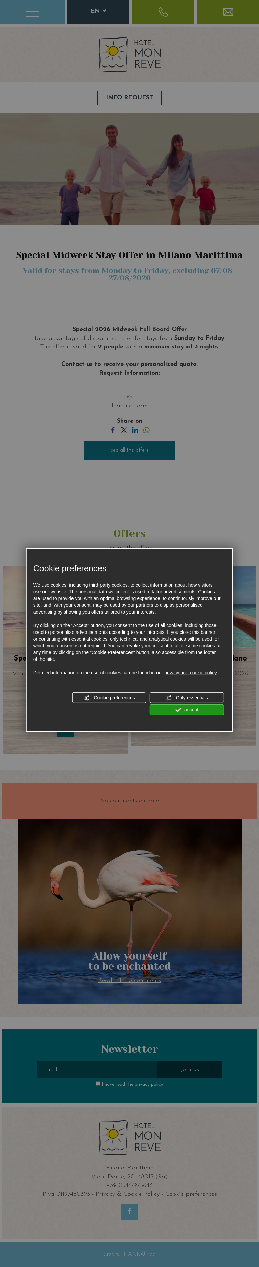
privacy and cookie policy (190, 672)
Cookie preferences (109, 698)
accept (186, 710)
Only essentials (187, 698)
